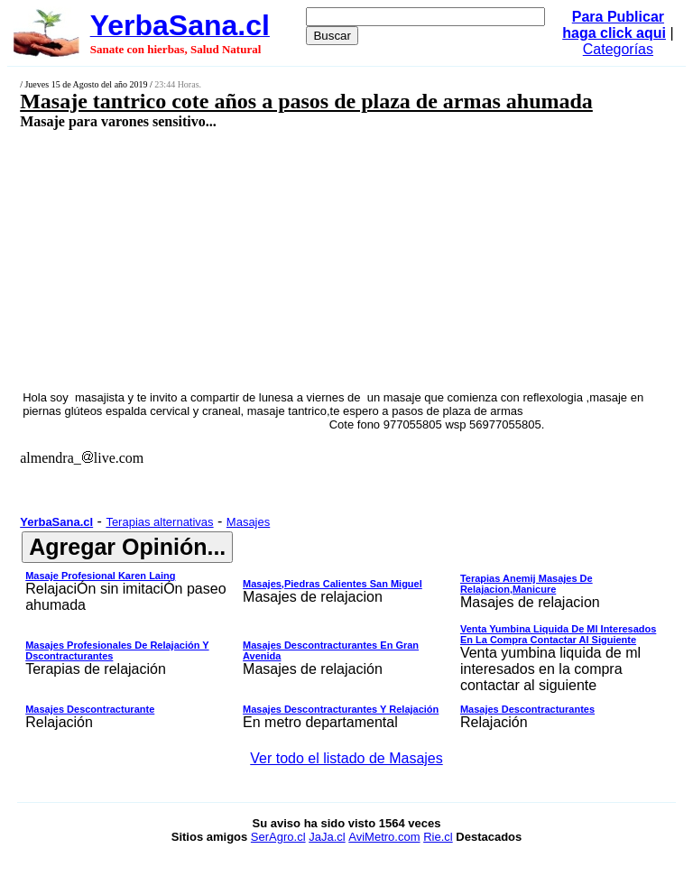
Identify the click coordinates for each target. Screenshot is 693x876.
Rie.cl (438, 837)
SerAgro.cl (278, 837)
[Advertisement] (294, 259)
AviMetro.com (384, 837)
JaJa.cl (327, 837)
